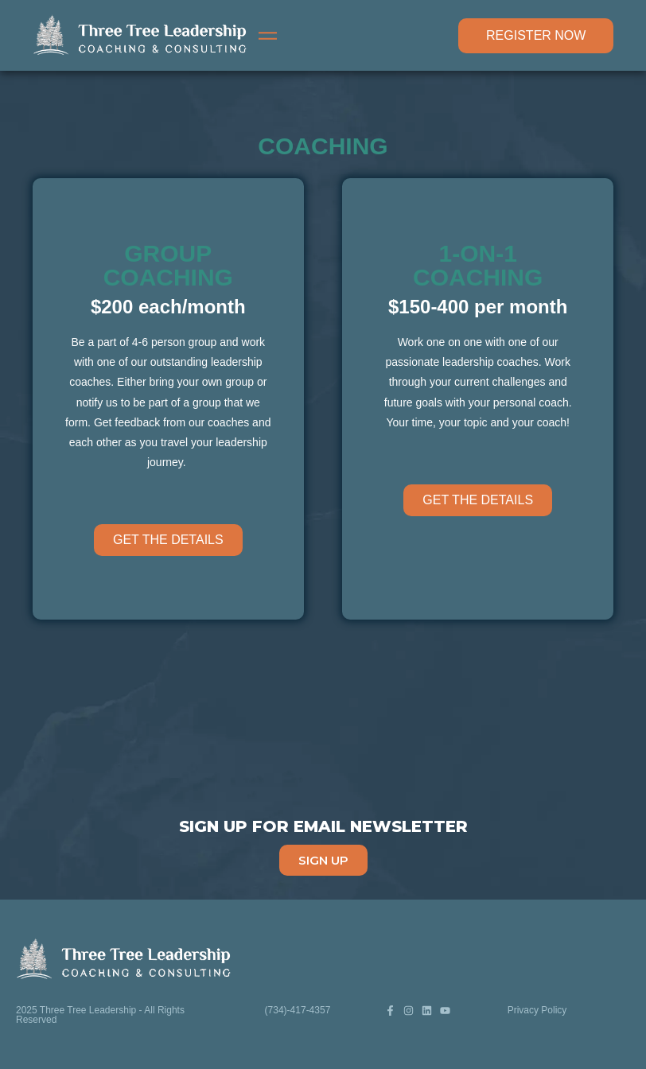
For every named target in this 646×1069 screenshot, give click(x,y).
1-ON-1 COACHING (478, 265)
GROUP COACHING (168, 265)
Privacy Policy (537, 1010)
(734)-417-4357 (298, 1010)
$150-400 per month (477, 306)
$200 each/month (168, 306)
